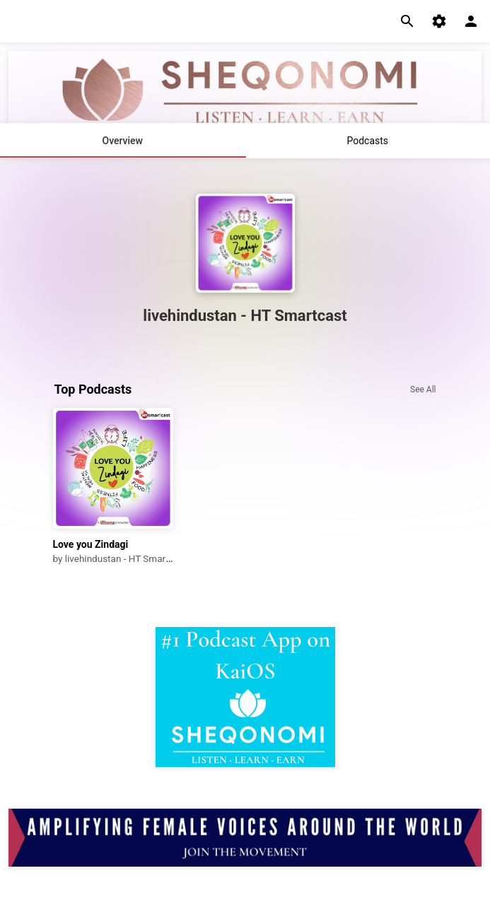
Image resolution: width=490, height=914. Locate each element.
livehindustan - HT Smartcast (126, 558)
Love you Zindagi (91, 544)
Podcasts (367, 140)
